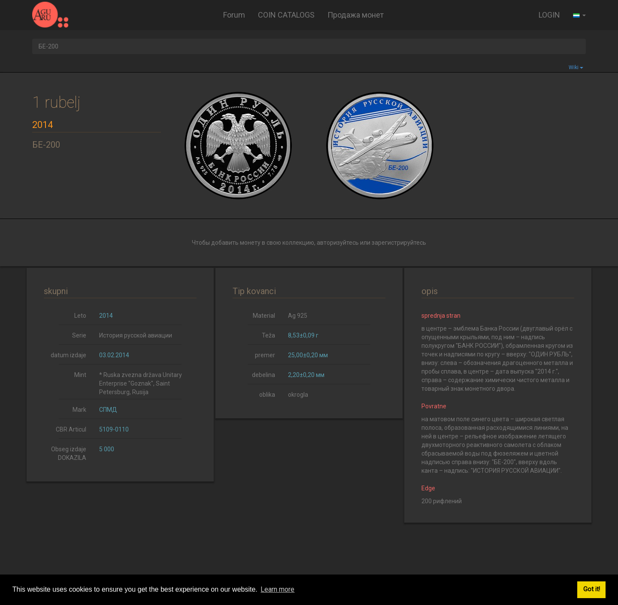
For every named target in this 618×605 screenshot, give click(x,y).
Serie (79, 335)
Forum (234, 14)
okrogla (298, 394)
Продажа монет (355, 14)
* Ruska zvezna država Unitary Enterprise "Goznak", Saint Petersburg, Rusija (140, 383)
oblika (267, 394)
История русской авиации (135, 335)
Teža (268, 335)
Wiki (576, 67)
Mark (79, 409)
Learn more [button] (277, 589)
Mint (80, 374)
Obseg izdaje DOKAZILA (68, 453)
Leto (80, 315)
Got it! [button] (591, 589)
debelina (263, 374)
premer (265, 355)
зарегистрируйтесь (399, 242)
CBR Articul (71, 429)
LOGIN (549, 14)
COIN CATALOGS (286, 14)
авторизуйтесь (338, 242)
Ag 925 (297, 315)
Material (264, 315)
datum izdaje (68, 355)
